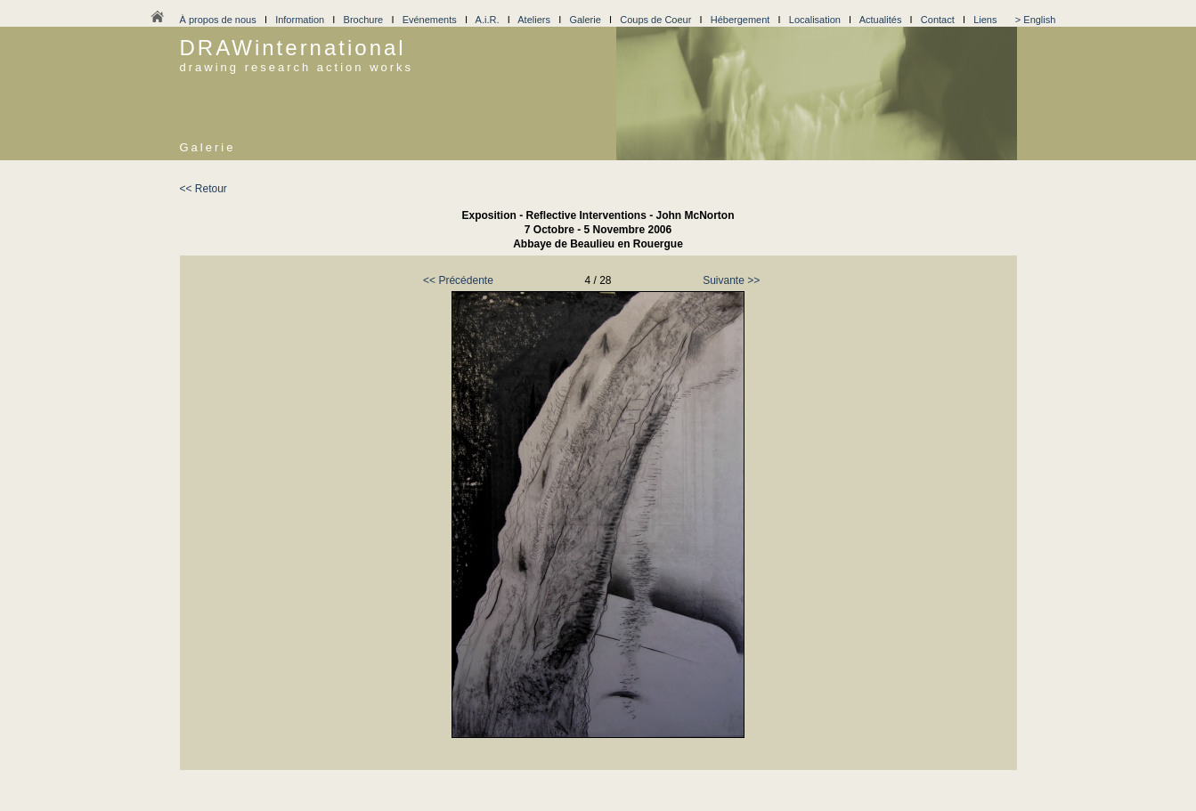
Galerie (584, 19)
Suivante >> (731, 280)
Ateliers (533, 19)
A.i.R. (488, 19)
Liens (985, 19)
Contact (938, 19)
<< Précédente (458, 280)
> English (1035, 19)
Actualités (880, 19)
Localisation (815, 19)
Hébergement (740, 19)
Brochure (364, 19)
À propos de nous (218, 19)
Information (299, 19)
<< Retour (203, 188)
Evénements (430, 19)
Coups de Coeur (655, 19)
